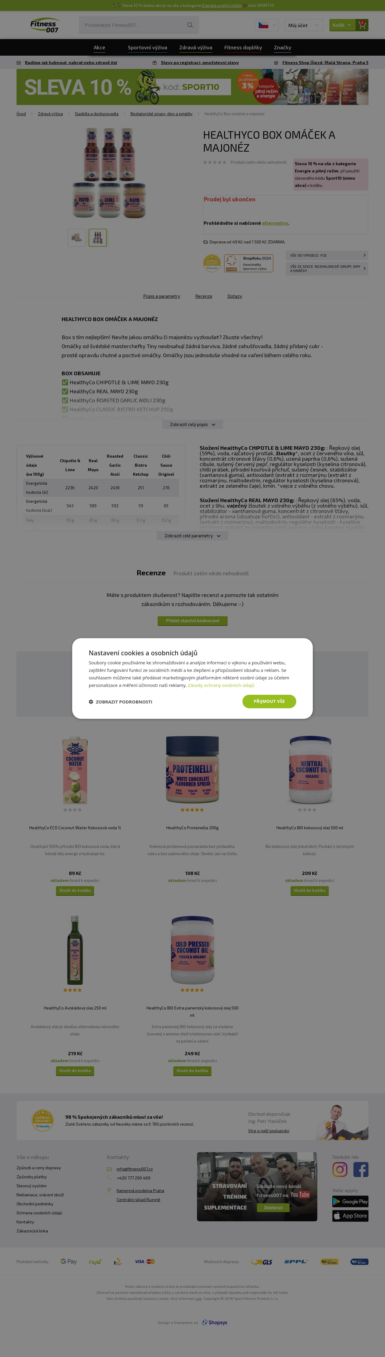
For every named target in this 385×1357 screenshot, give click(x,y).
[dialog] (192, 678)
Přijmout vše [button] (269, 701)
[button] (120, 701)
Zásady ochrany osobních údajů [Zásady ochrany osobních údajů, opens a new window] (221, 685)
